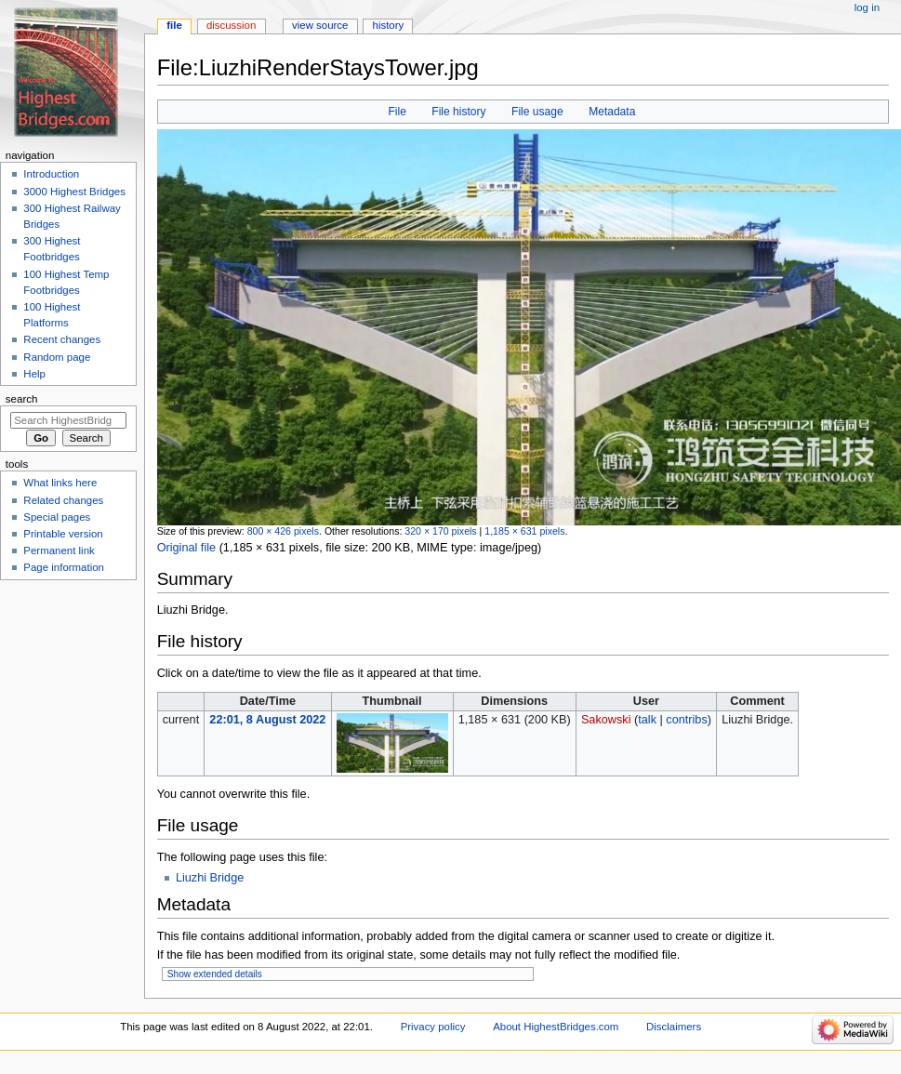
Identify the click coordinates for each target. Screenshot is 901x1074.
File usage (537, 111)
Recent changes (61, 339)
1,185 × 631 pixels (524, 531)
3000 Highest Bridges (74, 191)
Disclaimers (673, 1026)
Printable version (62, 533)
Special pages (56, 517)
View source (320, 25)
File (396, 111)
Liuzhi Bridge (210, 877)
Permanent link (58, 550)
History (388, 25)
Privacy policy (433, 1026)
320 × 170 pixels (440, 531)
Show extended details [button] (214, 974)
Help (34, 373)
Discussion (231, 25)
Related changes (63, 500)
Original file (186, 547)
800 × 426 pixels (283, 531)
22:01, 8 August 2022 (267, 719)
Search (22, 398)
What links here (60, 482)
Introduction (51, 173)
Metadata (612, 111)
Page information (63, 567)
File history (458, 111)
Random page (56, 357)
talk (647, 719)
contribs (686, 719)
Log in (867, 7)
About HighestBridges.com (555, 1026)
